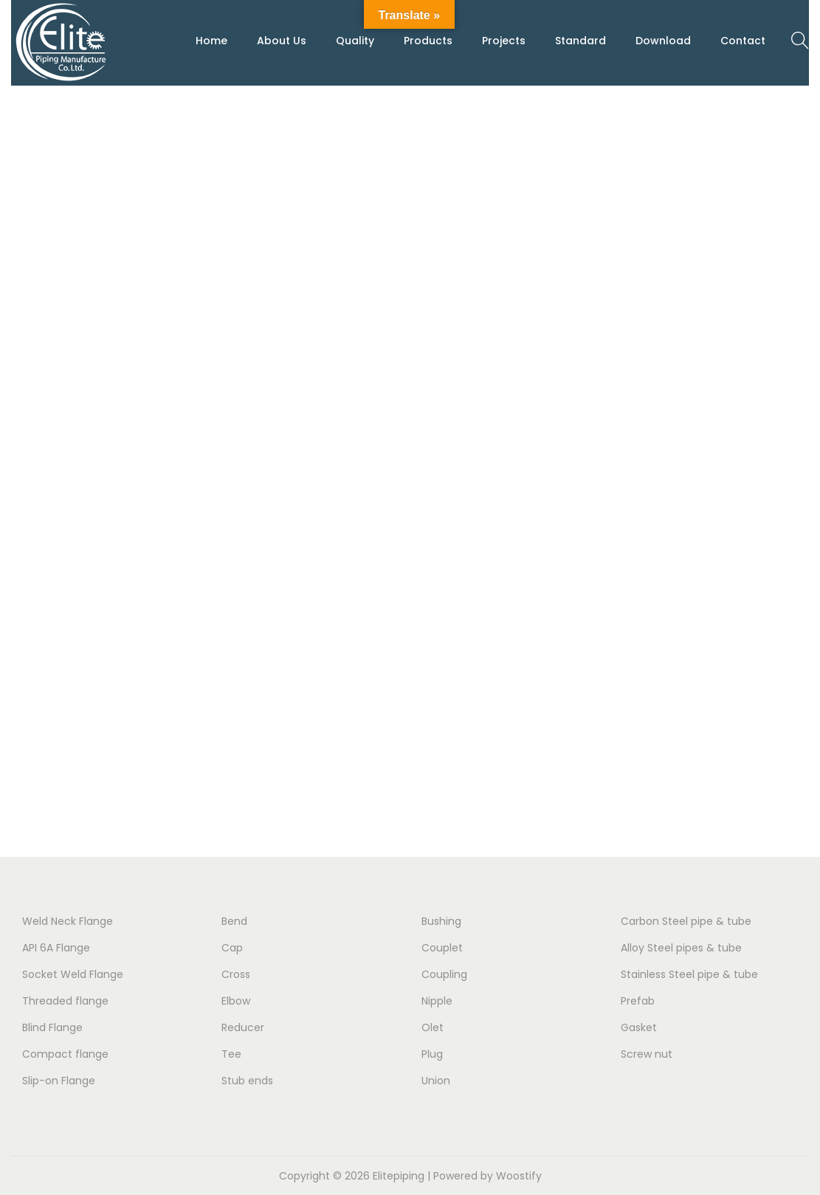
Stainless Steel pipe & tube (689, 974)
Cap (232, 947)
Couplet (442, 947)
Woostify (519, 1175)
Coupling (444, 974)
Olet (432, 1027)
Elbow (235, 1000)
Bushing (441, 921)
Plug (432, 1054)
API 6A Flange (56, 947)
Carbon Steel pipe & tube (686, 921)
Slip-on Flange (58, 1080)
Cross (235, 974)
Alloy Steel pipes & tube (681, 947)
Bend (234, 921)
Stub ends (247, 1080)
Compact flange (65, 1054)
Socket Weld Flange (72, 974)
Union (435, 1080)
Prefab (638, 1000)
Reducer (242, 1027)
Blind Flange (52, 1027)
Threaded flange (65, 1000)
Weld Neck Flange (67, 921)
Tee (231, 1054)
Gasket (639, 1027)
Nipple (436, 1000)
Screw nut (646, 1054)
